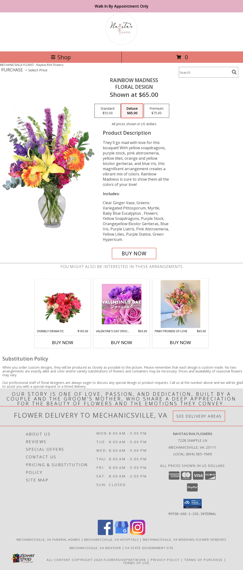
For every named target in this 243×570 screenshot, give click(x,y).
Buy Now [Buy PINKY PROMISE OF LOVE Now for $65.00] (180, 342)
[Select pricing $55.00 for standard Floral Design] (107, 111)
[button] (192, 503)
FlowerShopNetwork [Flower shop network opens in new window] (125, 559)
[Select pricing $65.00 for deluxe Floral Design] (132, 111)
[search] (234, 72)
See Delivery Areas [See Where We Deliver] (199, 416)
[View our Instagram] (137, 533)
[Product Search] (204, 72)
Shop (61, 57)
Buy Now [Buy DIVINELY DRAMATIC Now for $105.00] (62, 342)
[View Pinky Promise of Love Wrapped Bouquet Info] (180, 304)
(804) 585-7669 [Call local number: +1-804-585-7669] (199, 453)
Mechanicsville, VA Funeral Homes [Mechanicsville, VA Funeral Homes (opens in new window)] (48, 539)
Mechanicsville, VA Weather (95, 547)
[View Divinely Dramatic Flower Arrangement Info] (63, 304)
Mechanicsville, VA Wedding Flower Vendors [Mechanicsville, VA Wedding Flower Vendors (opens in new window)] (184, 539)
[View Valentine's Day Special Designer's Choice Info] (121, 304)
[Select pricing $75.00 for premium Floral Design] (156, 111)
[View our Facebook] (105, 533)
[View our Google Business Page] (121, 533)
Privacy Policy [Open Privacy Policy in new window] (165, 559)
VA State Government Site (149, 547)
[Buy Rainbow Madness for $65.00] (134, 253)
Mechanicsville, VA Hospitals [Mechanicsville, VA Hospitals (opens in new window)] (111, 539)
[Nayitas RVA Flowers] (121, 44)
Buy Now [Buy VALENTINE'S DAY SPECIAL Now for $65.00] (121, 342)
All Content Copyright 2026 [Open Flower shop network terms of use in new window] (75, 559)
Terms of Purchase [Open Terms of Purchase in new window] (203, 559)
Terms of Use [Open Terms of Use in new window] (136, 562)
